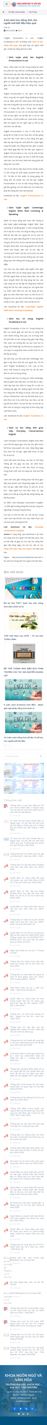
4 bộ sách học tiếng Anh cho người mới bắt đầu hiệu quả (20, 21)
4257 (20, 30)
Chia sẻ (7, 27)
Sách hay (33, 12)
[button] (6, 4)
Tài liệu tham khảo (16, 12)
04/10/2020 (10, 30)
